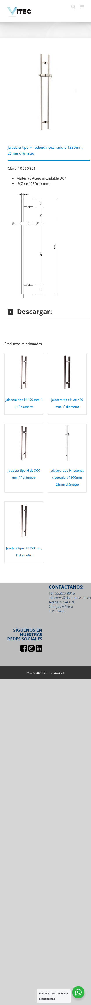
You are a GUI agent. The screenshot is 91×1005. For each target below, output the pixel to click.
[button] (49, 311)
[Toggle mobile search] (73, 6)
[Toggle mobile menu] (82, 6)
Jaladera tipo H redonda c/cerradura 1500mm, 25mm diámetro (67, 477)
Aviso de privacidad (53, 673)
